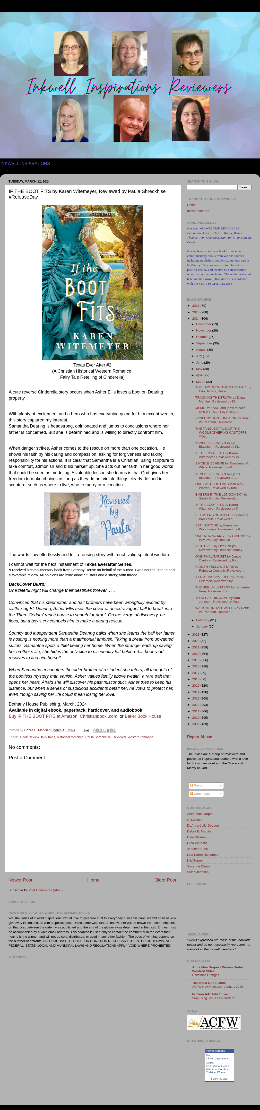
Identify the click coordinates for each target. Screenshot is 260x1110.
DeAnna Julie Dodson (203, 825)
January (202, 626)
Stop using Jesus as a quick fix (213, 998)
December (204, 324)
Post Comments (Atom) (46, 890)
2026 (196, 305)
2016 (196, 679)
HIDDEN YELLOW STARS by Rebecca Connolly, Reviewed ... (220, 568)
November (204, 330)
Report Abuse (199, 737)
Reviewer (119, 737)
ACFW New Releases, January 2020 (217, 986)
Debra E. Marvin (199, 831)
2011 (196, 711)
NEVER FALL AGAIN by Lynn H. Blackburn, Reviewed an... (219, 476)
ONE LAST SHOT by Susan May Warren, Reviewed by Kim (219, 486)
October (202, 337)
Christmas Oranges (205, 975)
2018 (196, 666)
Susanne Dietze (198, 866)
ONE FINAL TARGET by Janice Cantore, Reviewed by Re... (218, 558)
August (201, 349)
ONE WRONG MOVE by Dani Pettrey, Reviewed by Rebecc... (223, 538)
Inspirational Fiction (217, 1066)
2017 (196, 673)
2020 (196, 654)
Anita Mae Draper (200, 814)
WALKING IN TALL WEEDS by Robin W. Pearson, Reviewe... (222, 610)
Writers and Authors (217, 1069)
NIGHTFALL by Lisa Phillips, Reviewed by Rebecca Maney (219, 548)
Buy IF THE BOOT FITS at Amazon (43, 716)
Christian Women (216, 1072)
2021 (196, 647)
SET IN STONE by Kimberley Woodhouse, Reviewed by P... (219, 527)
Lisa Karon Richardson (203, 855)
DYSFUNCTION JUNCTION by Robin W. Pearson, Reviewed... (223, 420)
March (201, 382)
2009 (196, 724)
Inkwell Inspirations (217, 1058)
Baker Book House (143, 716)
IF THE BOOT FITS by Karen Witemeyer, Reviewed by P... (218, 506)
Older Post (165, 880)
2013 (196, 698)
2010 (196, 717)
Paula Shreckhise (98, 737)
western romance (140, 737)
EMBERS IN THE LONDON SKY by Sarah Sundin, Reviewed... (221, 496)
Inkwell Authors (198, 211)
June (200, 362)
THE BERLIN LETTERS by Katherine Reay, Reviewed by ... (222, 589)
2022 (196, 641)
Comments (200, 793)
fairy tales (48, 737)
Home (93, 880)
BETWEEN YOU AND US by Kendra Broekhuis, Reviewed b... (222, 517)
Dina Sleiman (197, 837)
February (203, 620)
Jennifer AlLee (197, 849)
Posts (196, 785)
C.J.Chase (194, 820)
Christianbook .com (98, 716)
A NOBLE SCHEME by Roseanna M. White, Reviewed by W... (222, 465)
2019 (196, 660)
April (200, 375)
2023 (196, 634)
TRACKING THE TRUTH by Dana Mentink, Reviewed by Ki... (220, 399)
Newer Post (20, 880)
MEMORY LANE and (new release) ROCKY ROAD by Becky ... (221, 410)
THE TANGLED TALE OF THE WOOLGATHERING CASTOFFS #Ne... (221, 432)
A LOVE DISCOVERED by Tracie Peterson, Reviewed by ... (219, 579)
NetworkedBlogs (215, 1050)
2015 (196, 685)
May (199, 369)
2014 (196, 692)
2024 (196, 318)
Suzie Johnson (198, 872)
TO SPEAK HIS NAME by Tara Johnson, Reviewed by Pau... (218, 599)
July (199, 356)
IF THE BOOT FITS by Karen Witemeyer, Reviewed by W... (218, 455)
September (204, 343)
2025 (196, 312)
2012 (196, 705)
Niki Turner (195, 860)
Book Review (29, 737)
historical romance (70, 737)
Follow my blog (219, 1078)
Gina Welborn (197, 843)
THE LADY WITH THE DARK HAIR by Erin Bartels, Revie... (223, 389)
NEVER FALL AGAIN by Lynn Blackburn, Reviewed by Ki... (218, 444)
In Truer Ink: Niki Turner (210, 994)
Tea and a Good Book (209, 983)
